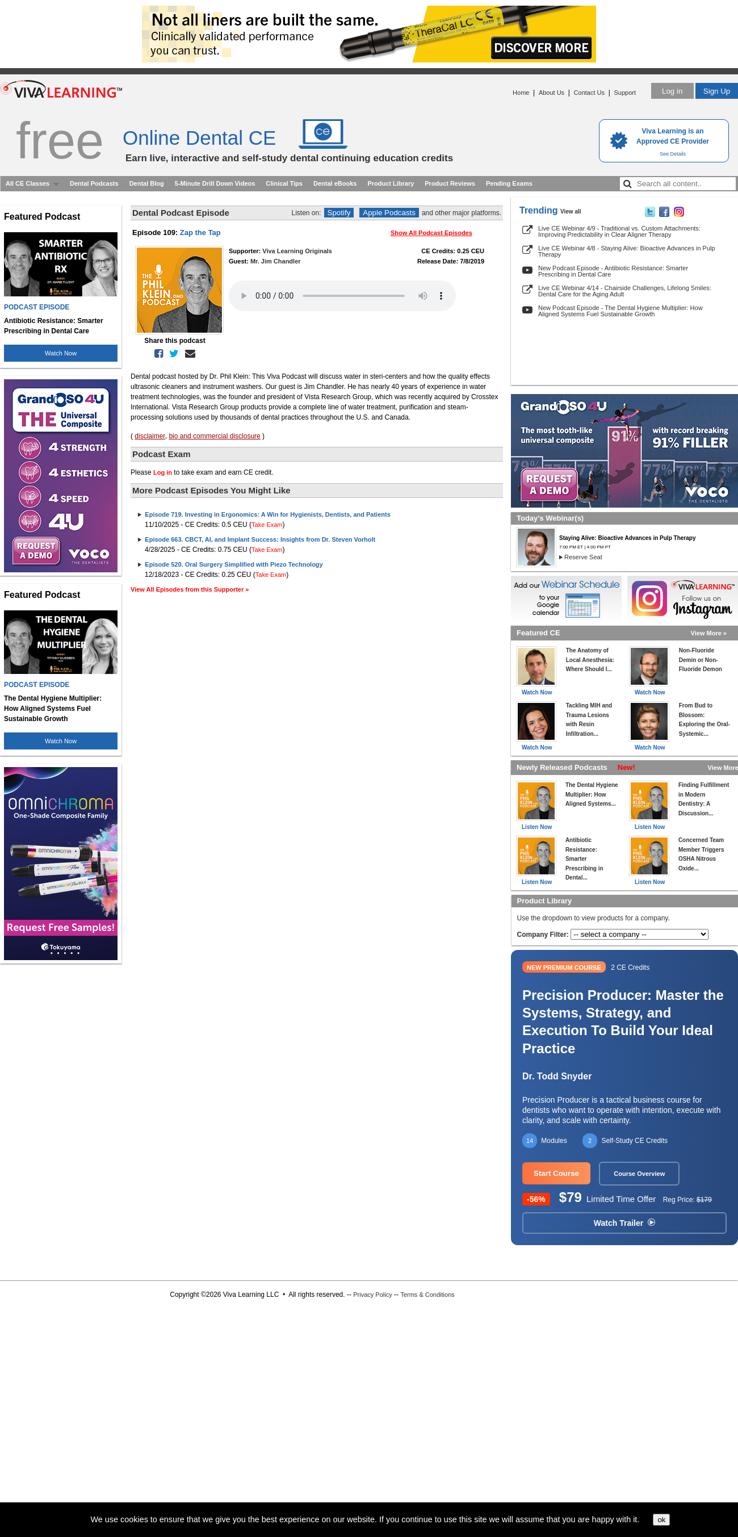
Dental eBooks (335, 183)
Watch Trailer (624, 1223)
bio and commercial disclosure (214, 436)
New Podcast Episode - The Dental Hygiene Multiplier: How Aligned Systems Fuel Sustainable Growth (620, 310)
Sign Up (716, 91)
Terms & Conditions (427, 1294)
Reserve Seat (583, 557)
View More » (709, 633)
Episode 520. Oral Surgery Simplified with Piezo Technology (233, 564)
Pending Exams (509, 183)
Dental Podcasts (94, 183)
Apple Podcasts (389, 212)
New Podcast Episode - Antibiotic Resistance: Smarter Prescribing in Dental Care (613, 271)
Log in (672, 91)
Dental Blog (146, 183)
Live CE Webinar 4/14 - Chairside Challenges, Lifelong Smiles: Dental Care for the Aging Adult (624, 291)
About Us (551, 92)
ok (661, 1519)
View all (570, 211)
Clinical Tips (284, 183)
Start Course (556, 1173)
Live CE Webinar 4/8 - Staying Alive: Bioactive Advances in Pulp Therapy (626, 251)
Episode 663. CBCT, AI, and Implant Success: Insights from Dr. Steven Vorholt (260, 539)
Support (625, 92)
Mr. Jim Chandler (275, 261)
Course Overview (639, 1173)
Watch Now (61, 353)
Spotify (339, 212)
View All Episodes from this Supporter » (190, 589)
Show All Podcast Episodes (431, 232)
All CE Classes (27, 183)
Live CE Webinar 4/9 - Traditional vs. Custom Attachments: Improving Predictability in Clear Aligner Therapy (619, 231)
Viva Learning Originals (297, 251)
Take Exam (266, 524)
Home (521, 92)
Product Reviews (450, 183)
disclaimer (150, 436)
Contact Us (589, 92)
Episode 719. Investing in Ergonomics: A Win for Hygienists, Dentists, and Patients (267, 514)
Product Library (390, 183)
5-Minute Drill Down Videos (215, 183)
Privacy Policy (372, 1294)
